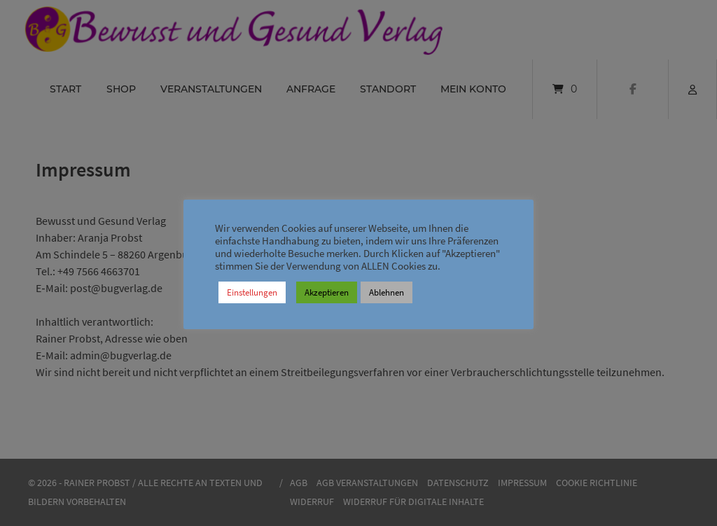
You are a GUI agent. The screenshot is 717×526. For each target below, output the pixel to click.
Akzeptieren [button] (327, 292)
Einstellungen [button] (252, 292)
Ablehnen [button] (386, 292)
